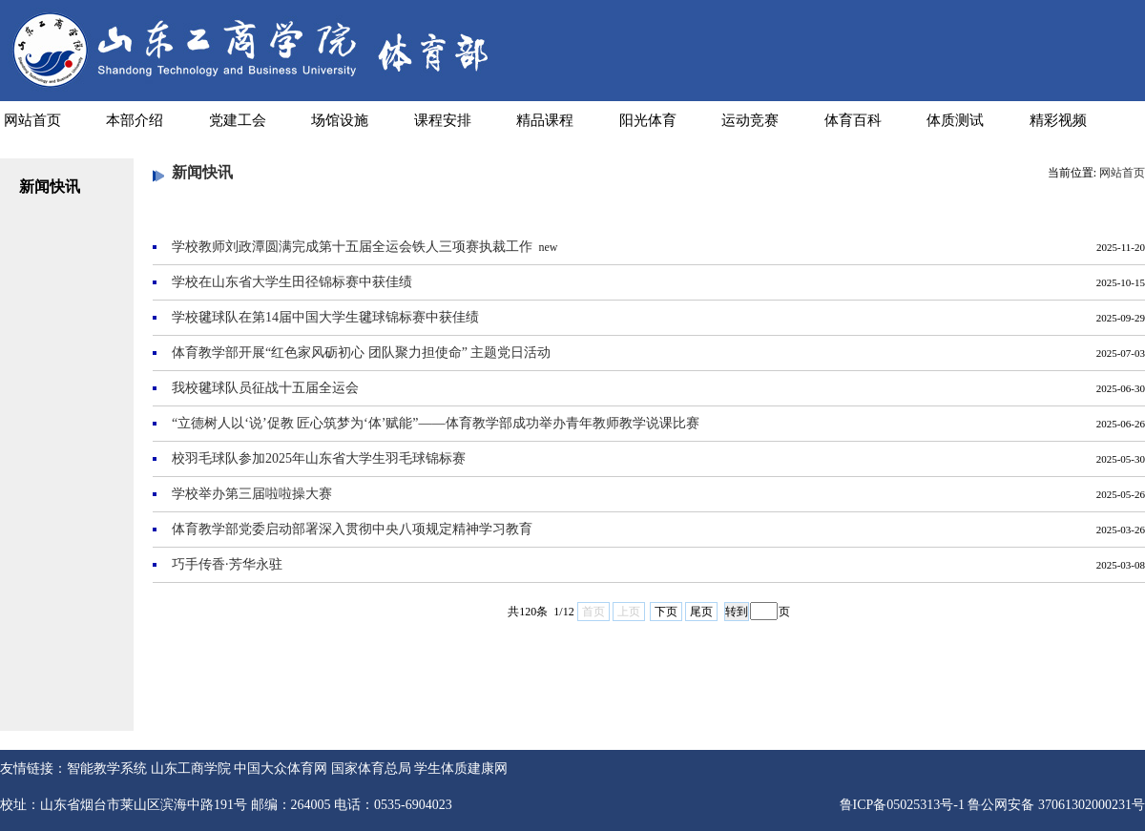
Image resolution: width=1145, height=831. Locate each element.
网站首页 (1122, 172)
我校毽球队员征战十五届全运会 (265, 388)
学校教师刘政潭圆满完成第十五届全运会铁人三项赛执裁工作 (352, 246)
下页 (666, 611)
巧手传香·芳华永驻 (227, 564)
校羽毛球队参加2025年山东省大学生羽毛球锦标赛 (319, 458)
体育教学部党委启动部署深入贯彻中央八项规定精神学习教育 (352, 529)
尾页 (701, 611)
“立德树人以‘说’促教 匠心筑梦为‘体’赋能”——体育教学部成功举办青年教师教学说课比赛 (435, 423)
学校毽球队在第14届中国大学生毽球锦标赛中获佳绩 (325, 317)
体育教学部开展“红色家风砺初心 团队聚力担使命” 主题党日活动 (361, 352)
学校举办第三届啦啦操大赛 (252, 494)
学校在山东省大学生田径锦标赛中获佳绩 (292, 282)
